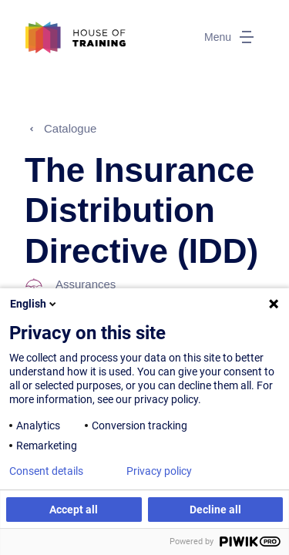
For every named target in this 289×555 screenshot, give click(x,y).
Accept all (73, 509)
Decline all (215, 509)
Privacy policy (159, 471)
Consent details (46, 471)
